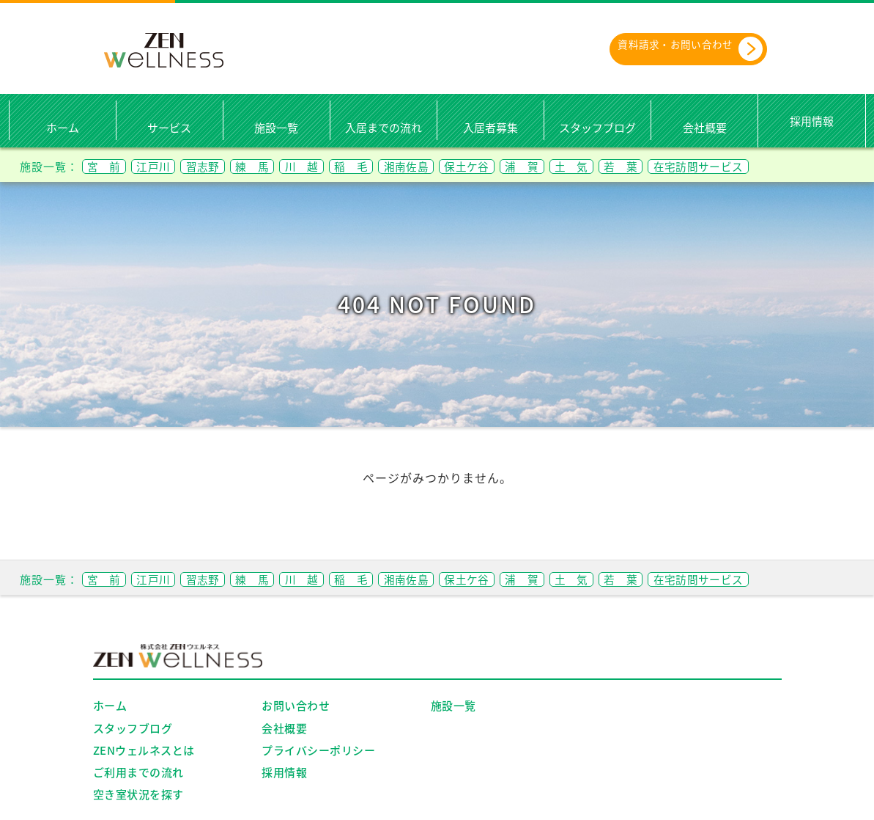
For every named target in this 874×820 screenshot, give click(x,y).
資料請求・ (675, 49)
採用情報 (812, 121)
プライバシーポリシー (318, 751)
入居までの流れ (383, 128)
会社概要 (705, 128)
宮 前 (108, 166)
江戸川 (165, 166)
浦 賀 (590, 166)
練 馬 (279, 166)
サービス (169, 128)
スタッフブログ (597, 128)
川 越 (336, 166)
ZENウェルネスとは (144, 751)
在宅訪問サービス (792, 166)
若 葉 (704, 166)
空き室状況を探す (138, 795)
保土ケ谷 (527, 166)
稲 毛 (393, 166)
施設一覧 (276, 128)
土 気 (647, 166)
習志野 (222, 166)
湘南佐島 (457, 166)
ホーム (62, 128)
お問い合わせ (296, 706)
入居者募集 (490, 128)
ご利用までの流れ (138, 773)
